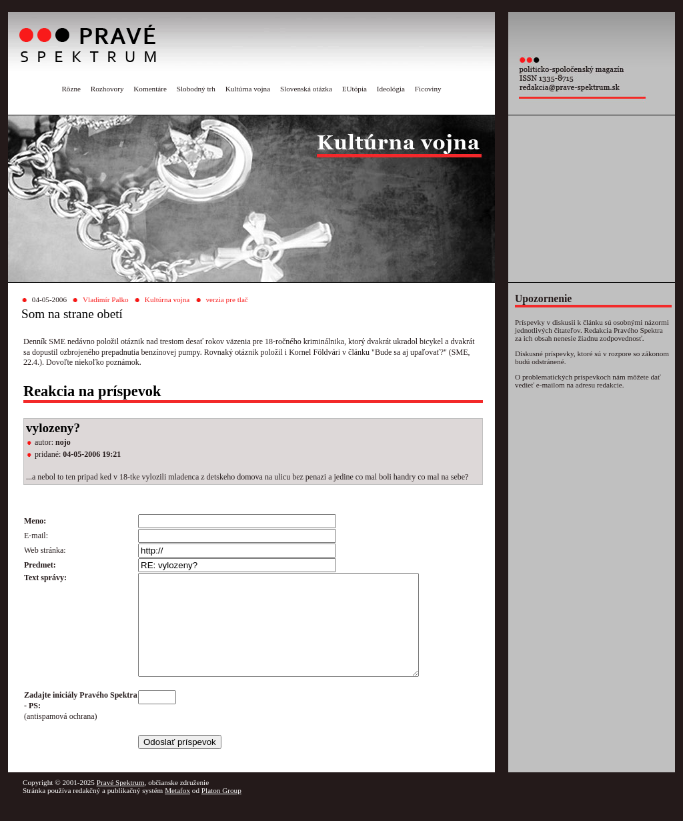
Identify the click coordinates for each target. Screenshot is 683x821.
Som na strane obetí (72, 314)
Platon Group (221, 810)
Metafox (177, 810)
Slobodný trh (196, 89)
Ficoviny (428, 89)
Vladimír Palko (106, 299)
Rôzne (71, 89)
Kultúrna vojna (247, 89)
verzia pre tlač (226, 299)
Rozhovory (107, 89)
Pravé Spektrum (121, 802)
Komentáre (150, 89)
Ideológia (391, 89)
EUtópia (354, 89)
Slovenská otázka (306, 89)
